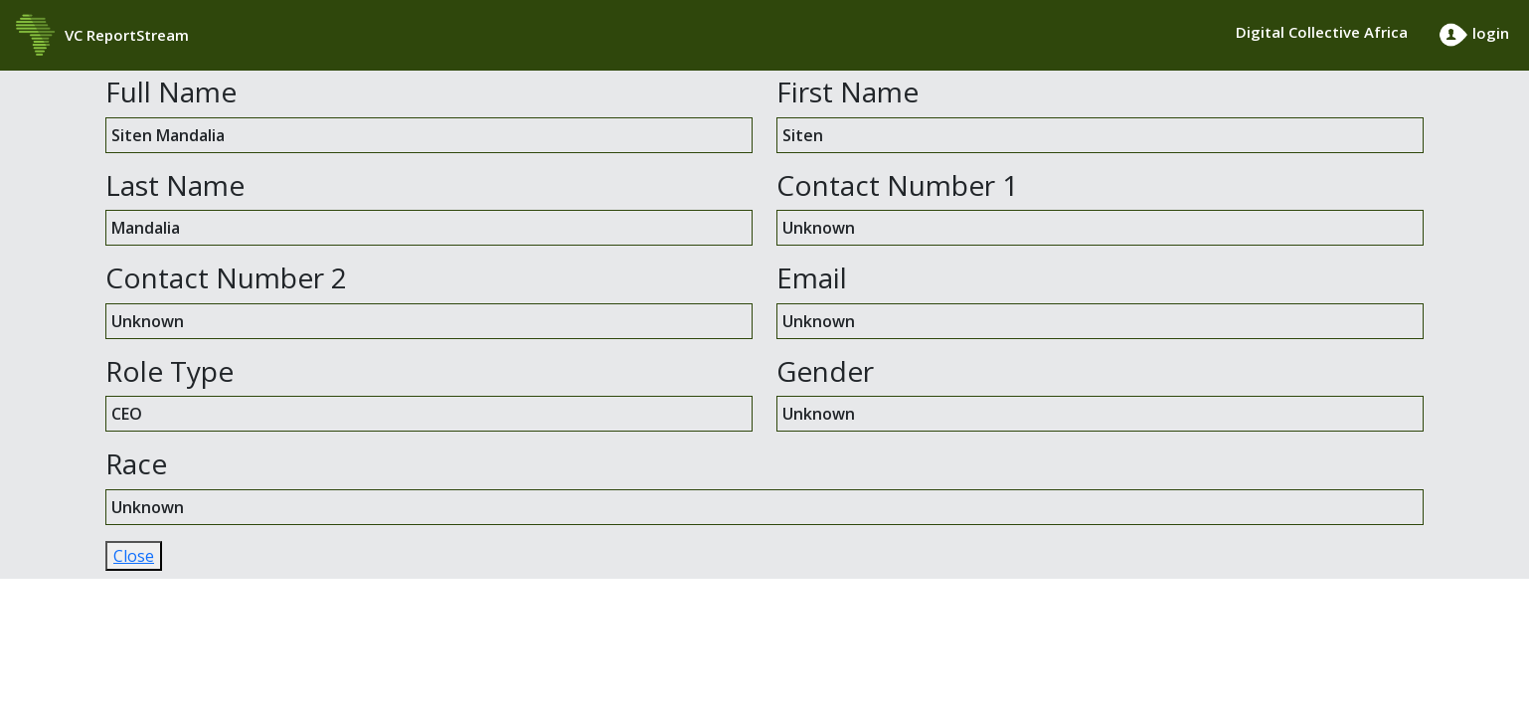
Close (133, 556)
